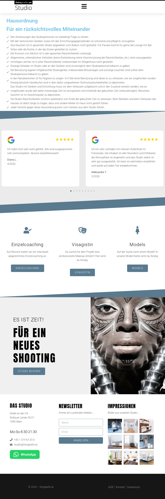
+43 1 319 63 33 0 (24, 439)
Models (137, 244)
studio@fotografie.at (25, 444)
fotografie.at (46, 486)
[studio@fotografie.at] (11, 444)
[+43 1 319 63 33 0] (11, 439)
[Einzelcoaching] (28, 230)
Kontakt (120, 487)
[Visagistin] (82, 230)
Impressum (133, 487)
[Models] (137, 230)
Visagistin (82, 244)
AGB (110, 487)
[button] (70, 190)
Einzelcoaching (27, 244)
